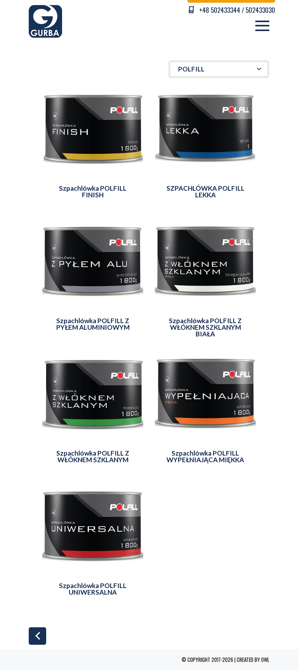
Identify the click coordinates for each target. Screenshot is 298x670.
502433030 (260, 10)
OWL (265, 659)
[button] (218, 69)
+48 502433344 (219, 10)
